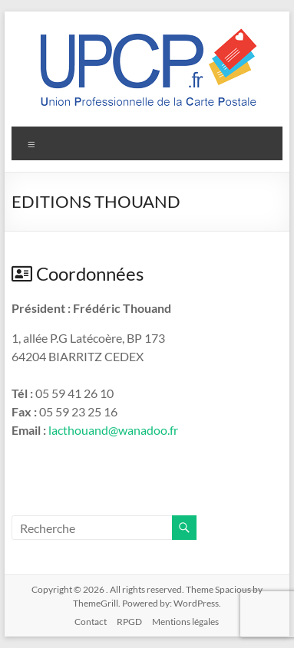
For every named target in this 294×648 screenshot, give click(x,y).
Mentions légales (185, 621)
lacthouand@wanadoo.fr (113, 430)
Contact (90, 621)
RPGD (129, 621)
